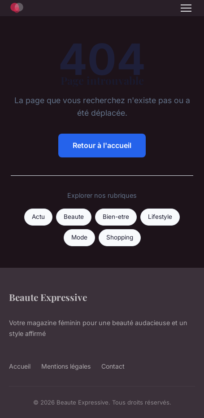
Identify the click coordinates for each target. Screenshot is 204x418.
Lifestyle (160, 216)
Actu (38, 216)
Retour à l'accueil (102, 145)
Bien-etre (116, 216)
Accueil (19, 366)
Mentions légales (66, 366)
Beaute (74, 216)
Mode (79, 237)
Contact (113, 366)
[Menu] (186, 8)
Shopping (119, 237)
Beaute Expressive (48, 297)
